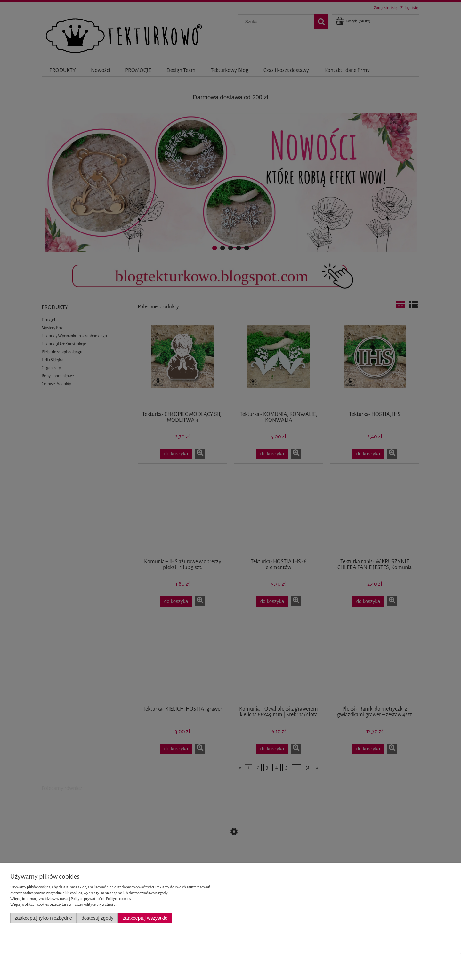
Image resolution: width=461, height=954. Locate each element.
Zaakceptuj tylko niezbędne (43, 918)
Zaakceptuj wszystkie (145, 918)
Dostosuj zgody (97, 918)
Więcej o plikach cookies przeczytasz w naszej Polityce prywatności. (63, 904)
